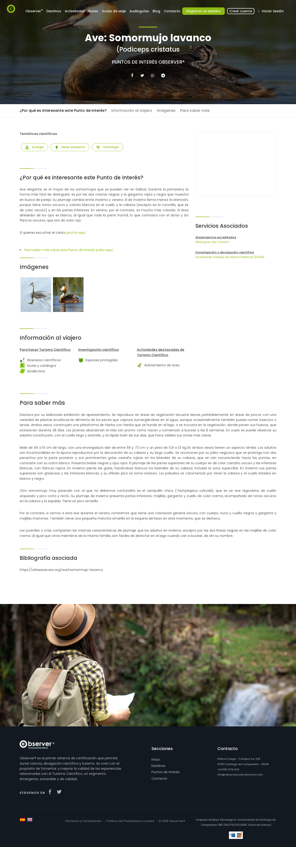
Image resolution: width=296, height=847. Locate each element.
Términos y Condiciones (83, 821)
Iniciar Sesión (270, 11)
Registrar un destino (203, 11)
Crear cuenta (240, 11)
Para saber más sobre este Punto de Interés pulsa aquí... (69, 250)
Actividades (75, 11)
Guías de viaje (114, 11)
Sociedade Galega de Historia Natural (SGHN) (229, 257)
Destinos (53, 11)
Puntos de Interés (165, 772)
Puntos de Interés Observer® (148, 62)
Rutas (93, 11)
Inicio (155, 759)
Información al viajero (131, 110)
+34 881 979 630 (228, 769)
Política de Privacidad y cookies (130, 821)
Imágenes (166, 110)
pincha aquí (76, 232)
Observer (34, 11)
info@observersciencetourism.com (240, 774)
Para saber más (195, 110)
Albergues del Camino (212, 242)
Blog (156, 11)
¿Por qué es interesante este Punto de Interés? (63, 110)
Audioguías (139, 11)
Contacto (172, 11)
